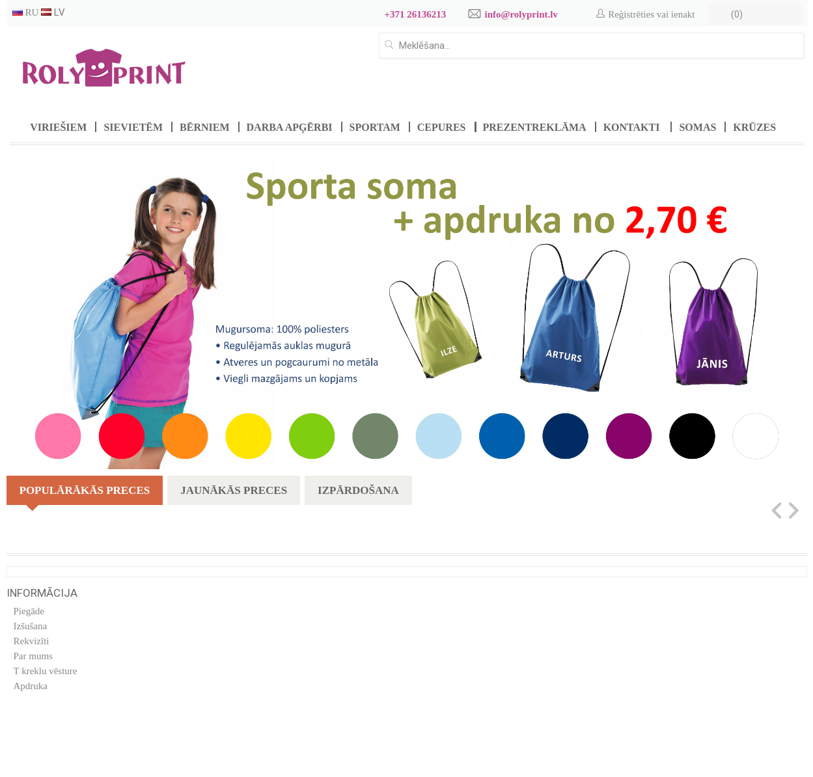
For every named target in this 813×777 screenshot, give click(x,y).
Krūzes (754, 127)
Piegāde (29, 611)
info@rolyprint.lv (521, 14)
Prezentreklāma (534, 127)
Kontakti (631, 127)
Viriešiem (58, 127)
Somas (697, 127)
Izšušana (31, 626)
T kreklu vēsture (45, 671)
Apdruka (31, 686)
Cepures (441, 127)
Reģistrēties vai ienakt (651, 14)
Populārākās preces (85, 494)
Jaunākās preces (233, 490)
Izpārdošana (358, 490)
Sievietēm (133, 127)
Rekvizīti (31, 641)
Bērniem (204, 127)
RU (25, 12)
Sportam (375, 127)
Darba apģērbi (290, 127)
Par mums (33, 656)
